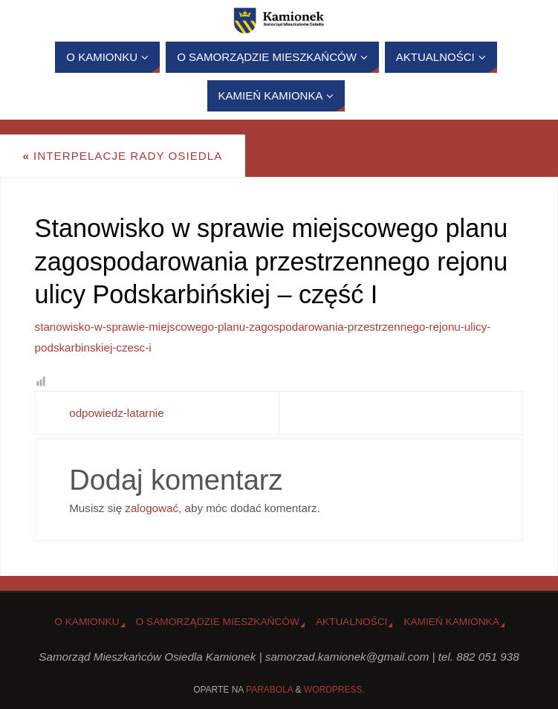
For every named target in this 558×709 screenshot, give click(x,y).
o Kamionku (86, 621)
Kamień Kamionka (451, 621)
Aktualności (351, 621)
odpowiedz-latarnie (116, 413)
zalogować (151, 508)
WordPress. (334, 689)
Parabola (269, 689)
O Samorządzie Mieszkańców (217, 621)
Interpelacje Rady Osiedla (122, 155)
